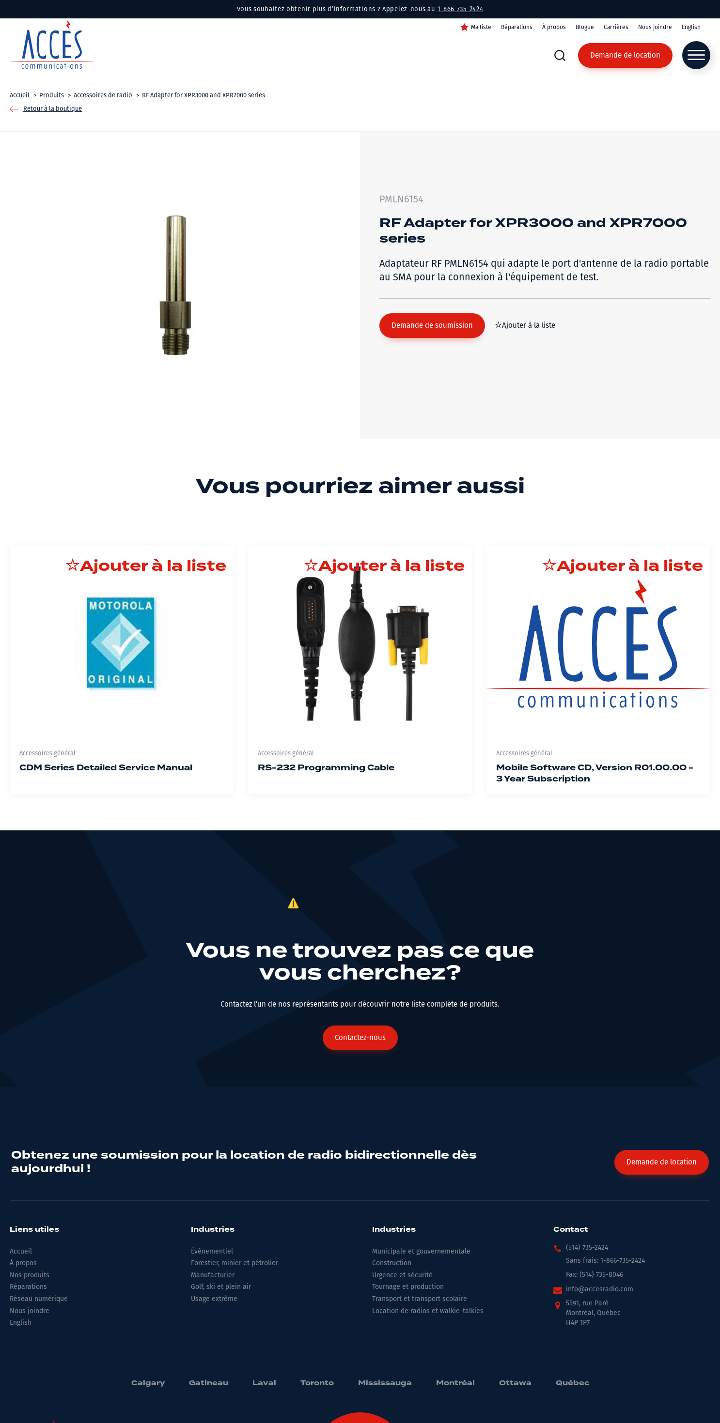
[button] (432, 325)
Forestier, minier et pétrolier (234, 1263)
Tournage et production (408, 1287)
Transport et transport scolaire (419, 1299)
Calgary (148, 1383)
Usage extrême (214, 1299)
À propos (554, 27)
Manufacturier (213, 1275)
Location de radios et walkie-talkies (428, 1311)
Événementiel (212, 1251)
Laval (264, 1383)
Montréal (455, 1383)
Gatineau (208, 1383)
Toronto (317, 1383)
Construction (391, 1263)
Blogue (585, 27)
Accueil (21, 1251)
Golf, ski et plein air (221, 1287)
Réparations (516, 27)
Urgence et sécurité (402, 1275)
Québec (572, 1383)
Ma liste (481, 27)
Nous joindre (655, 27)
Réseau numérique (39, 1299)
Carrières (616, 27)
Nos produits (29, 1275)
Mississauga (385, 1383)
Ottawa (515, 1383)
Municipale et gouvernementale (421, 1251)
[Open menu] (696, 55)
